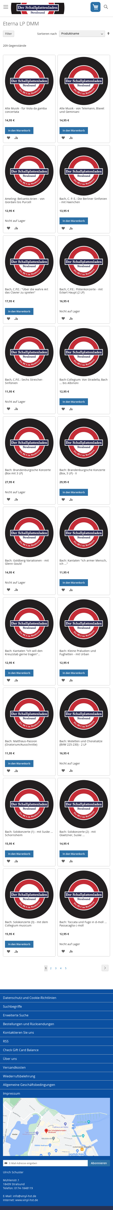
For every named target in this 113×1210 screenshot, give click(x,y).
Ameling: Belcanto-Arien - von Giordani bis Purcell (25, 200)
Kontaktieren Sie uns (18, 1032)
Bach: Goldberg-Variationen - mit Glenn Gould (27, 562)
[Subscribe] (99, 1163)
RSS (6, 1041)
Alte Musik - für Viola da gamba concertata (26, 110)
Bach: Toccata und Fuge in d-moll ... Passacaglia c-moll (83, 923)
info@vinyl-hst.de (24, 1196)
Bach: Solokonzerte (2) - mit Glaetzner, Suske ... (77, 833)
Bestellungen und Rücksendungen (28, 1024)
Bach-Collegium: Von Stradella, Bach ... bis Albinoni (83, 381)
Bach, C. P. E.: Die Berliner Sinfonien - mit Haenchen (83, 200)
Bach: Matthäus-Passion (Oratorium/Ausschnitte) (21, 742)
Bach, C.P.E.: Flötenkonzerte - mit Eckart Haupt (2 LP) (81, 290)
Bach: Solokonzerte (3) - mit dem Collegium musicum (26, 923)
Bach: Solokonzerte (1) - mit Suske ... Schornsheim (29, 833)
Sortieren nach (47, 33)
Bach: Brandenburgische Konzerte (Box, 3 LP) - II (82, 471)
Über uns (10, 1059)
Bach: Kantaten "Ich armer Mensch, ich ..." (83, 562)
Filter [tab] (8, 34)
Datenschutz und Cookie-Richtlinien (29, 998)
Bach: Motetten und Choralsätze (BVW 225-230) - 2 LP (80, 742)
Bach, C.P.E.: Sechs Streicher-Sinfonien (24, 381)
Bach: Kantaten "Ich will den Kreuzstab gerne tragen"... (24, 652)
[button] (8, 137)
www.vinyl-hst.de (26, 1200)
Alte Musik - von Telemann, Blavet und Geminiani (81, 110)
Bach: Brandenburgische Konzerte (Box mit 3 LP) (28, 471)
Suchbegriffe (12, 1006)
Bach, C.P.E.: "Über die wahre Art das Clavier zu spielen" (26, 290)
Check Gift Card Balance (21, 1050)
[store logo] (37, 8)
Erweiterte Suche (15, 1015)
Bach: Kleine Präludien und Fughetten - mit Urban (77, 652)
